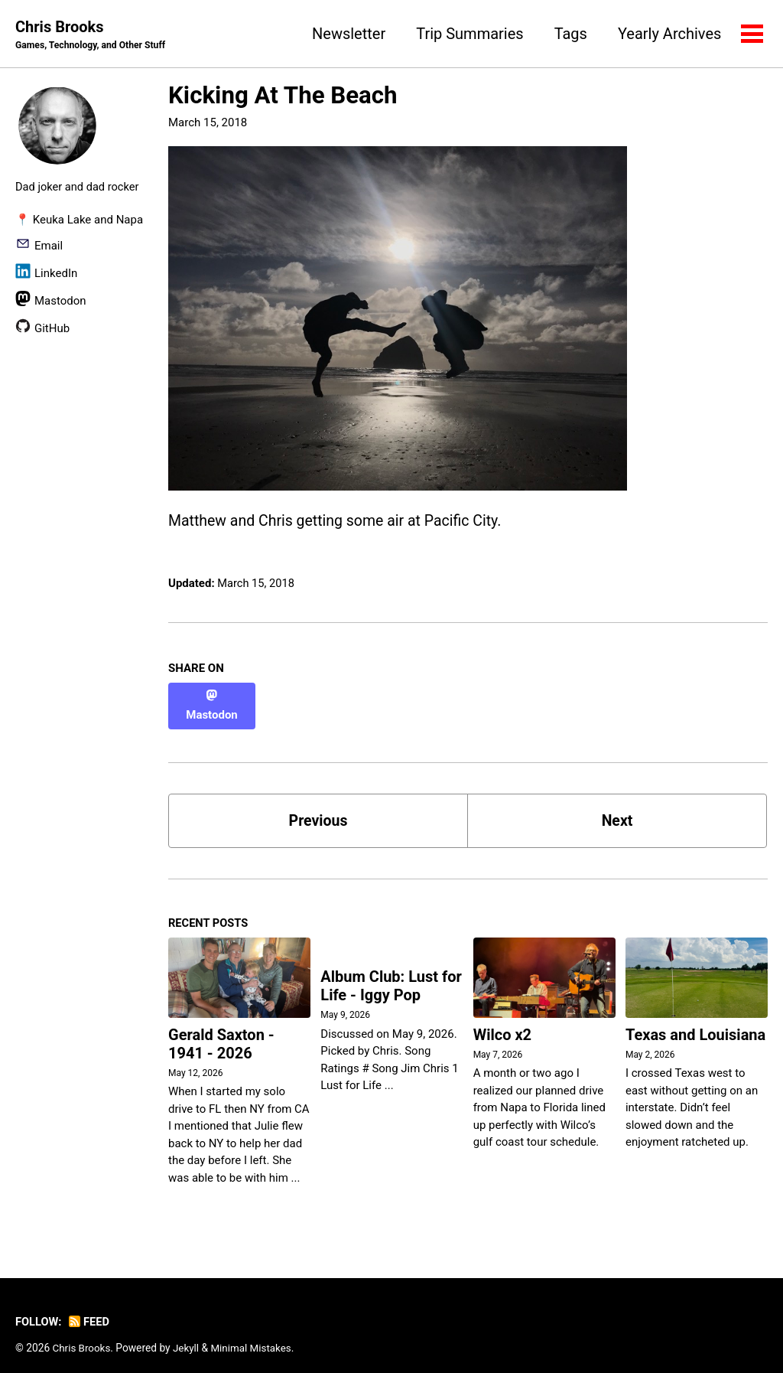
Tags (569, 33)
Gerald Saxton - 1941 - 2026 (221, 1031)
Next (617, 806)
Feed (91, 1308)
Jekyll (187, 1334)
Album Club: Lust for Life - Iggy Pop (391, 973)
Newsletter (348, 33)
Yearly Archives (668, 33)
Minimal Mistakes (254, 1334)
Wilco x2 (502, 1022)
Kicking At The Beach (283, 96)
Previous (318, 806)
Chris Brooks (92, 35)
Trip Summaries (468, 33)
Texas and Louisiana (695, 1021)
